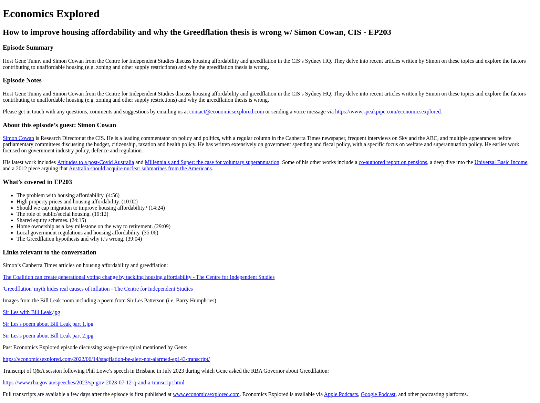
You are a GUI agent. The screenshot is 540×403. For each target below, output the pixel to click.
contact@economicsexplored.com (226, 111)
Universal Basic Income (501, 162)
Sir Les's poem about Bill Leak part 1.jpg (48, 324)
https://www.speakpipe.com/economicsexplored (387, 111)
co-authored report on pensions (393, 162)
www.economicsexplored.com (206, 394)
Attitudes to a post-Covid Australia (95, 162)
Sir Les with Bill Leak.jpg (31, 312)
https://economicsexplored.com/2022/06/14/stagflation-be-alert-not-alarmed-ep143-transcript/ (106, 359)
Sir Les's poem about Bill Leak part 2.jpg (48, 336)
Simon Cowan (18, 138)
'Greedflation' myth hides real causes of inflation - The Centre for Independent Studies (98, 289)
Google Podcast (378, 394)
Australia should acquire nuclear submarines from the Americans (140, 168)
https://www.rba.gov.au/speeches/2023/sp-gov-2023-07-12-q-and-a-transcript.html (94, 382)
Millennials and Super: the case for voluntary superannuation (212, 162)
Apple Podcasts (341, 394)
